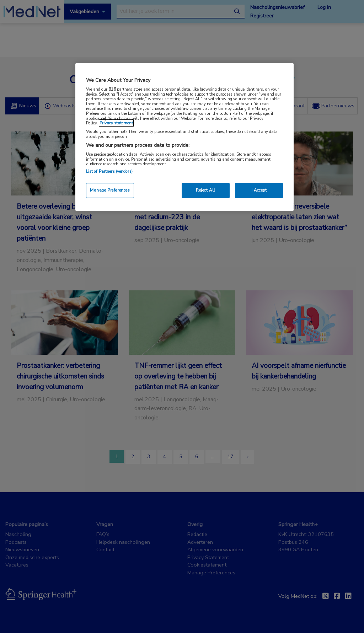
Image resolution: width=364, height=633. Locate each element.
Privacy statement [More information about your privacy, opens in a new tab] (116, 123)
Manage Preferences (110, 190)
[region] (184, 137)
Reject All (205, 190)
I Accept (259, 190)
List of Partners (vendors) (109, 171)
